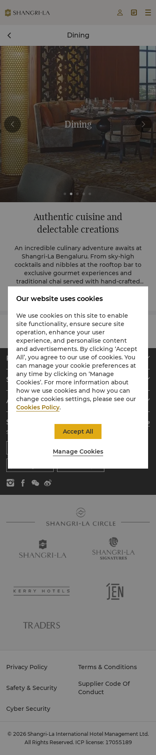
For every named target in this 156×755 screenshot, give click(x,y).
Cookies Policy (37, 407)
